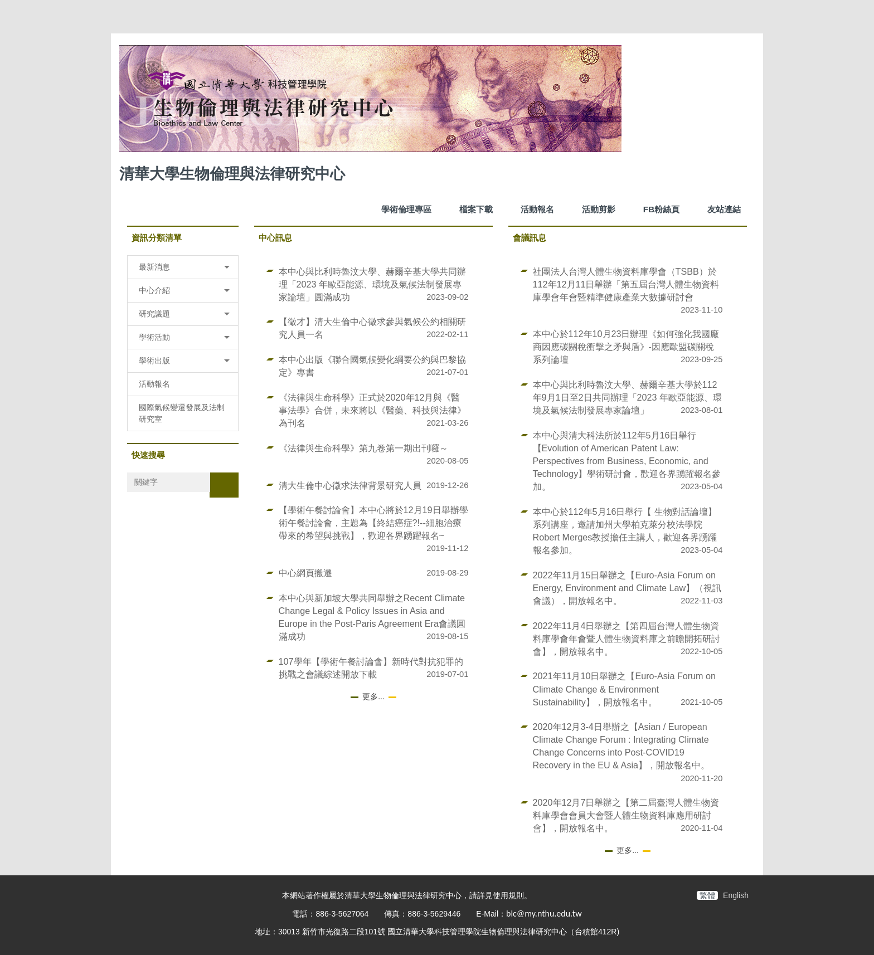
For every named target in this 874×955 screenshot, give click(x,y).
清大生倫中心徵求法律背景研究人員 (350, 485)
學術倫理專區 (406, 209)
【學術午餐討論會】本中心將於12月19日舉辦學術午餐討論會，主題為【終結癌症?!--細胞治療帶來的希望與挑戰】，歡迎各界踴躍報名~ (373, 522)
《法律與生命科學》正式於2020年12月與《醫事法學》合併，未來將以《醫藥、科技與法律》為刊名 (372, 410)
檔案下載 (476, 209)
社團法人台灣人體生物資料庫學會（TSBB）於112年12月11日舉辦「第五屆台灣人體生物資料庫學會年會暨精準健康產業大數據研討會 (626, 284)
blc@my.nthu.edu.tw (544, 913)
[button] (183, 267)
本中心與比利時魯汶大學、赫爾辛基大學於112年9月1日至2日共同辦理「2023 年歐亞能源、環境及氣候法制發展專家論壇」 (627, 397)
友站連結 (724, 209)
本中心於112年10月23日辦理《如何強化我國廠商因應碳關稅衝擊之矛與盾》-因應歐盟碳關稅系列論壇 (626, 346)
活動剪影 (598, 209)
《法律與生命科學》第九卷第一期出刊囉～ (363, 448)
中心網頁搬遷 (305, 573)
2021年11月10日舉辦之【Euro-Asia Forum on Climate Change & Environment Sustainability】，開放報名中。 (624, 688)
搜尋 (224, 484)
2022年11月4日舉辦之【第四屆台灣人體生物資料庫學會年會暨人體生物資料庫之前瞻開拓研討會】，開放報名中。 (626, 638)
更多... (373, 696)
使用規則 (508, 895)
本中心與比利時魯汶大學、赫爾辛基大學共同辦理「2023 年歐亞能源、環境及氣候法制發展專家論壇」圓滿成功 (372, 284)
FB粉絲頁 (661, 209)
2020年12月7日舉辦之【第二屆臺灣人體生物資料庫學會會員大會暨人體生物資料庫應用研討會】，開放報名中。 (626, 815)
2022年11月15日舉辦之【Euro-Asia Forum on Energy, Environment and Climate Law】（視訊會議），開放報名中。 (627, 588)
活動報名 (537, 209)
